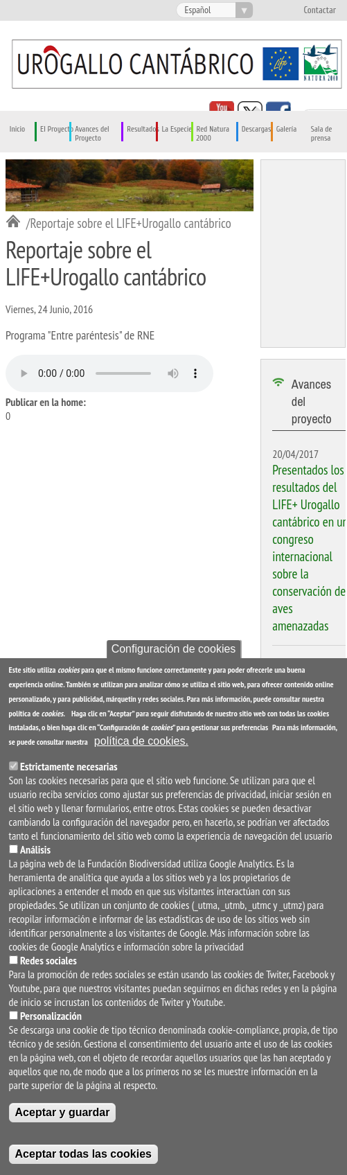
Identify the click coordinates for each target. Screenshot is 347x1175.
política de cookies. (141, 741)
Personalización (51, 1016)
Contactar (319, 10)
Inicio (17, 129)
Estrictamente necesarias (69, 766)
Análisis (35, 849)
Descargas (257, 129)
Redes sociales (48, 960)
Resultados (143, 129)
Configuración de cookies (174, 649)
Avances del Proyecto (92, 134)
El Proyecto (56, 129)
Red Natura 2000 (213, 134)
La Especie (176, 129)
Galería (286, 129)
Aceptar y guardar (62, 1112)
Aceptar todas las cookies (83, 1154)
